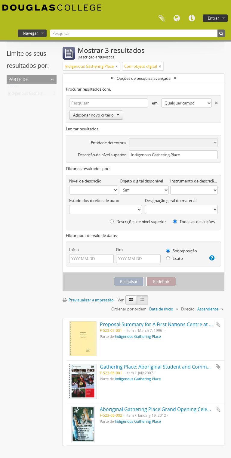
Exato (174, 258)
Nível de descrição (85, 181)
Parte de (18, 79)
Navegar (30, 33)
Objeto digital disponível (141, 181)
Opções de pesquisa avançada (144, 78)
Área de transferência (161, 18)
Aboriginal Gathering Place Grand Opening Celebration (162, 409)
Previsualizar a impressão (88, 300)
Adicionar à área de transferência (218, 324)
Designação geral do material (170, 200)
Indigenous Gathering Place (32, 94)
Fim (119, 249)
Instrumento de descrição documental (194, 181)
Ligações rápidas (191, 18)
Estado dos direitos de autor (94, 200)
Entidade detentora (108, 142)
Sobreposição (181, 251)
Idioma (176, 18)
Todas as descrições (194, 221)
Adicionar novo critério (96, 115)
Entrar (213, 18)
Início (74, 249)
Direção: (188, 309)
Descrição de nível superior (102, 154)
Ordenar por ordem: (129, 309)
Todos (13, 87)
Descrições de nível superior (138, 221)
